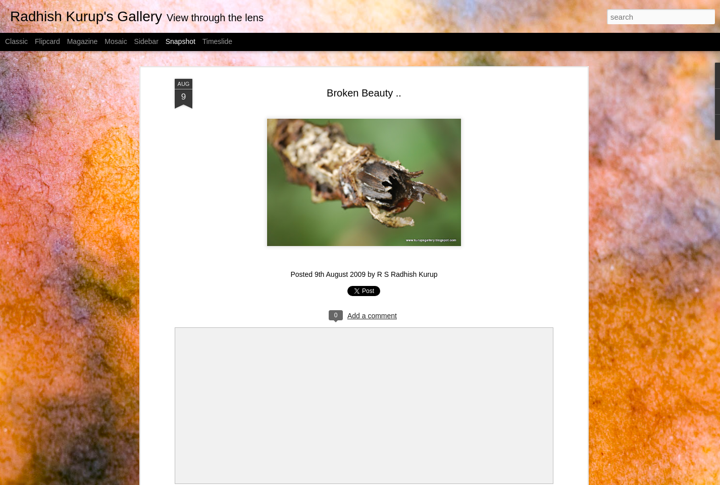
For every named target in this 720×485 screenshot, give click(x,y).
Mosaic (116, 41)
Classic (16, 41)
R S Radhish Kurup (407, 274)
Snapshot (180, 41)
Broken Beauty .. (364, 93)
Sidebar (146, 41)
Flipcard (47, 41)
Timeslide (217, 41)
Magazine (82, 41)
